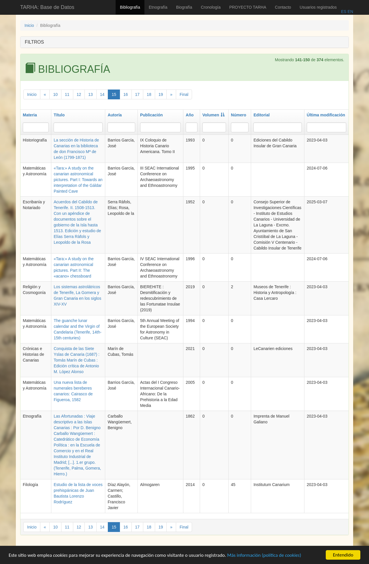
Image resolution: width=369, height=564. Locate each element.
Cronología (211, 7)
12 (79, 94)
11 (67, 94)
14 (102, 94)
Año (189, 115)
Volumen (213, 115)
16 (125, 94)
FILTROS (34, 42)
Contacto (283, 7)
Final (184, 94)
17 (137, 94)
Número (238, 115)
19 (161, 94)
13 (90, 94)
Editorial (261, 115)
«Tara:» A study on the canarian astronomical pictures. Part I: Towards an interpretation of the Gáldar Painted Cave (78, 179)
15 (114, 94)
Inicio (29, 25)
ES (344, 11)
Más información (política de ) (264, 556)
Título (59, 115)
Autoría (115, 115)
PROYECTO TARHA (247, 7)
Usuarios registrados (318, 7)
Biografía (184, 7)
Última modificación (326, 115)
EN (350, 11)
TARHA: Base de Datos (47, 7)
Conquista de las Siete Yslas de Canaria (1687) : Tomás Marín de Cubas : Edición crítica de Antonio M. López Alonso (76, 360)
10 (55, 94)
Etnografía (158, 7)
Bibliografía (130, 7)
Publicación (151, 115)
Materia (30, 115)
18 (149, 94)
